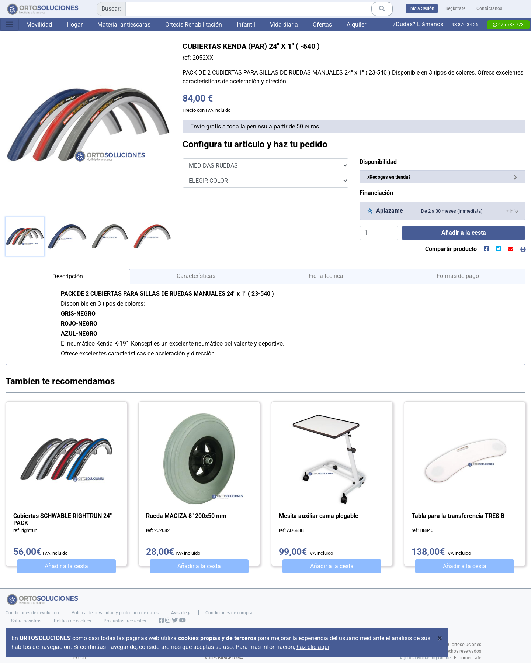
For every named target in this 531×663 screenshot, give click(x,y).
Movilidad (39, 24)
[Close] (439, 638)
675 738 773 (508, 24)
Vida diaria (284, 24)
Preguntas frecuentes (125, 621)
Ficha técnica (326, 275)
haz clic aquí (312, 646)
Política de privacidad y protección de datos (115, 612)
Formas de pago (458, 275)
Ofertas (322, 24)
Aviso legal (182, 612)
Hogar (75, 24)
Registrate (455, 8)
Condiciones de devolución (32, 612)
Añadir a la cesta (66, 566)
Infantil (246, 24)
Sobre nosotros (26, 621)
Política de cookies (72, 621)
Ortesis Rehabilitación (193, 24)
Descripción (67, 276)
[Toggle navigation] (9, 24)
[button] (512, 210)
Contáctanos (489, 8)
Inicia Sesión (421, 8)
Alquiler (356, 24)
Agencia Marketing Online (425, 657)
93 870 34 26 (465, 24)
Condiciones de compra (229, 612)
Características (196, 275)
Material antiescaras (123, 24)
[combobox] (245, 9)
